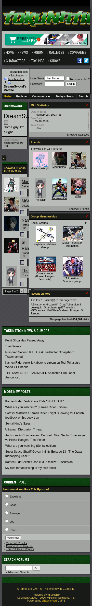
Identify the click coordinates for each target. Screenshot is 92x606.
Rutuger (74, 310)
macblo (70, 307)
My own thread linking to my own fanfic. (31, 468)
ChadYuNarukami (70, 304)
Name (27, 220)
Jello (78, 196)
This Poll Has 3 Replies (20, 549)
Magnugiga (59, 166)
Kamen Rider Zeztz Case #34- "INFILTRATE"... (36, 401)
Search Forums (16, 560)
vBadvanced (49, 600)
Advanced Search (18, 572)
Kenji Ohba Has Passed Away (24, 340)
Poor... (14, 530)
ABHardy (36, 304)
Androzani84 (59, 198)
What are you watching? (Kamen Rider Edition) (36, 407)
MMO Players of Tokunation (72, 244)
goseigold (36, 307)
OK (12, 521)
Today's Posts (65, 96)
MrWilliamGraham (80, 168)
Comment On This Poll (19, 546)
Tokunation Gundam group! (72, 280)
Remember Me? (78, 79)
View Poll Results (16, 543)
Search (83, 96)
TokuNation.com (18, 71)
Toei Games (13, 346)
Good (13, 504)
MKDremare (38, 310)
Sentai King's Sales (18, 423)
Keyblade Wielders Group (45, 246)
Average (15, 513)
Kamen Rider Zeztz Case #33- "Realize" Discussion (39, 462)
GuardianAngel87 (54, 307)
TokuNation (17, 75)
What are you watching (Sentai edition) (30, 445)
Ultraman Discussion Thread (23, 429)
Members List (16, 79)
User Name (37, 78)
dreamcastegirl (40, 168)
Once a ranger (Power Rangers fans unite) (45, 276)
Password (36, 83)
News (24, 52)
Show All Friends (79, 208)
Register (21, 96)
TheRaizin (40, 199)
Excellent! (16, 496)
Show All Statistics (78, 134)
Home (10, 52)
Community (41, 96)
